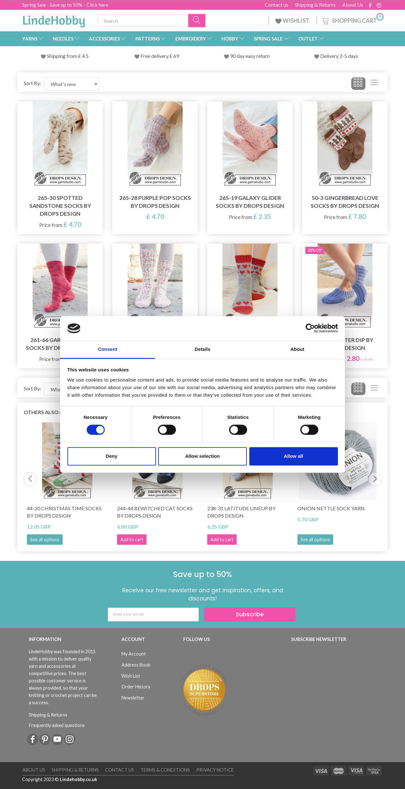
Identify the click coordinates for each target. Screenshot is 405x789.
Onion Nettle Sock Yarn (331, 508)
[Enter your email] (153, 614)
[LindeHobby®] (54, 19)
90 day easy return (250, 56)
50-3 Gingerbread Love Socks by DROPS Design (345, 202)
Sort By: (32, 83)
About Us (352, 5)
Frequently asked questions (57, 725)
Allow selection (202, 456)
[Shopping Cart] (352, 19)
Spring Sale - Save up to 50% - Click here (65, 5)
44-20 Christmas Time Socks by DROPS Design (64, 512)
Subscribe (250, 614)
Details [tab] (202, 349)
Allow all (293, 456)
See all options (44, 539)
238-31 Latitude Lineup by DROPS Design (241, 512)
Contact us (276, 5)
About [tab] (297, 349)
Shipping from (62, 56)
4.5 (85, 56)
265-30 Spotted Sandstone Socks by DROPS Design (60, 206)
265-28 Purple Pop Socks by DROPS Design (155, 202)
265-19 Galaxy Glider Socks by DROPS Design (250, 202)
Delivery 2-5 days (339, 56)
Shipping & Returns (315, 5)
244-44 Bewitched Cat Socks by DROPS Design (155, 512)
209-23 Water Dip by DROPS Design (344, 344)
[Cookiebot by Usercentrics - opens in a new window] (310, 328)
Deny (111, 456)
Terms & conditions (165, 770)
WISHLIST (292, 20)
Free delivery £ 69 (159, 56)
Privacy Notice (215, 770)
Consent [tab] (107, 349)
